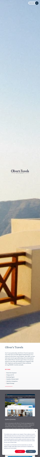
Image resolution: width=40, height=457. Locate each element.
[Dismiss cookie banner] (35, 432)
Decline (30, 451)
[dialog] (20, 442)
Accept (20, 451)
